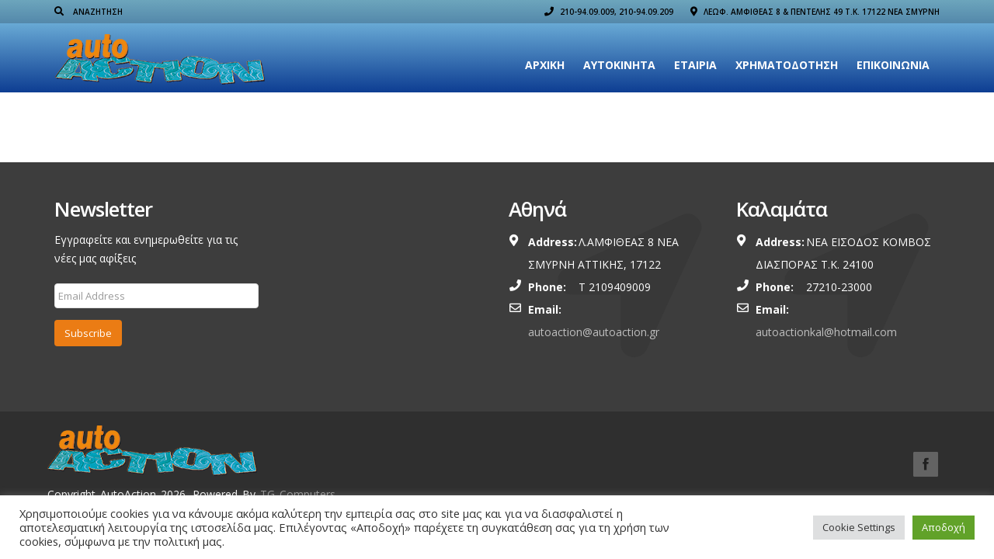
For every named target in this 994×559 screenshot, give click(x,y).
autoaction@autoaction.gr (593, 332)
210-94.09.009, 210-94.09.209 (608, 11)
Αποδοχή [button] (943, 527)
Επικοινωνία (893, 64)
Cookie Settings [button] (858, 527)
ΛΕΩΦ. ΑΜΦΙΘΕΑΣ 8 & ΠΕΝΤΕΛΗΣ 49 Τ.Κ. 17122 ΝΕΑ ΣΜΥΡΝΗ (815, 11)
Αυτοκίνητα (619, 64)
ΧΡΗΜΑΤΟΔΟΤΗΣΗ (786, 64)
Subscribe (88, 333)
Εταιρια (695, 64)
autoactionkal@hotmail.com (826, 332)
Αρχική (545, 64)
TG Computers (297, 494)
